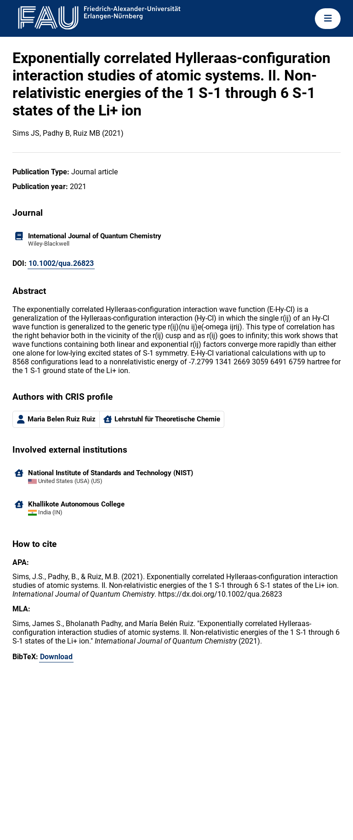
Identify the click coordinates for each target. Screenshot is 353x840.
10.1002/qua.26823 (61, 263)
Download (56, 656)
